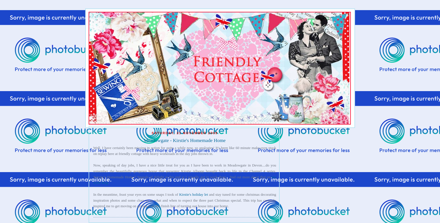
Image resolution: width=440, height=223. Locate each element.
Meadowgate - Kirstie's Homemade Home (185, 140)
